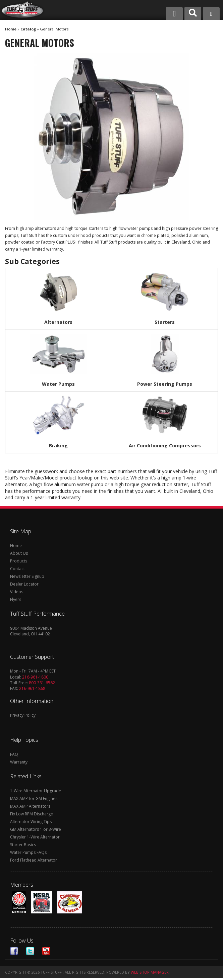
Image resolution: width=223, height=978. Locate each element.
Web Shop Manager (150, 972)
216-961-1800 (35, 677)
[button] (192, 13)
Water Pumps (58, 384)
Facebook (14, 951)
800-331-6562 (42, 683)
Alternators (58, 322)
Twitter (30, 951)
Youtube (46, 951)
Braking (58, 445)
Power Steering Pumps (164, 384)
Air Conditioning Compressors (165, 445)
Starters (165, 322)
